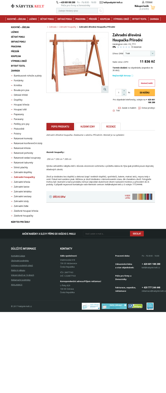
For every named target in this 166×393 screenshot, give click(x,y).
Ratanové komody (23, 138)
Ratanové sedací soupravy (27, 157)
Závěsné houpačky (23, 215)
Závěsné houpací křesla (26, 210)
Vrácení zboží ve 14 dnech (22, 275)
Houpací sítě (20, 109)
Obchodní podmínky (20, 260)
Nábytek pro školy (20, 222)
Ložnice (33, 19)
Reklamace (16, 284)
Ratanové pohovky (23, 152)
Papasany (19, 114)
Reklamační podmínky (20, 280)
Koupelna (105, 19)
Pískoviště (19, 128)
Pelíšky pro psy (21, 123)
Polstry (17, 133)
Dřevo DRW (102, 197)
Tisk (116, 110)
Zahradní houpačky (24, 177)
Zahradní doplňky (23, 172)
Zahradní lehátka (22, 191)
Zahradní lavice (21, 186)
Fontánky (18, 80)
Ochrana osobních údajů (22, 265)
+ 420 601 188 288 (67, 2)
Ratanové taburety (23, 162)
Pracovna (80, 19)
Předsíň (93, 19)
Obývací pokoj (64, 19)
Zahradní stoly (21, 201)
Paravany (18, 119)
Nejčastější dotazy (123, 75)
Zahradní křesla (22, 181)
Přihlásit (147, 2)
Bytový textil (139, 19)
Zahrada (154, 19)
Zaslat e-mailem (127, 108)
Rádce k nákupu (18, 270)
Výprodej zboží (121, 19)
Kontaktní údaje (18, 255)
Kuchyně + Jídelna (16, 19)
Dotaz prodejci (146, 108)
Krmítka (18, 85)
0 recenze (136, 46)
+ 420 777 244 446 (151, 287)
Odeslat (137, 233)
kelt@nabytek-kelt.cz (113, 2)
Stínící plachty (21, 167)
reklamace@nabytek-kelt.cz (154, 291)
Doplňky (18, 99)
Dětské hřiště (21, 94)
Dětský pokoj (47, 19)
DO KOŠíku (144, 92)
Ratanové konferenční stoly (28, 143)
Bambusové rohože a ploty (28, 75)
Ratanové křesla (22, 148)
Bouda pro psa (21, 90)
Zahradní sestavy (22, 196)
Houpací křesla (21, 104)
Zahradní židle (21, 206)
